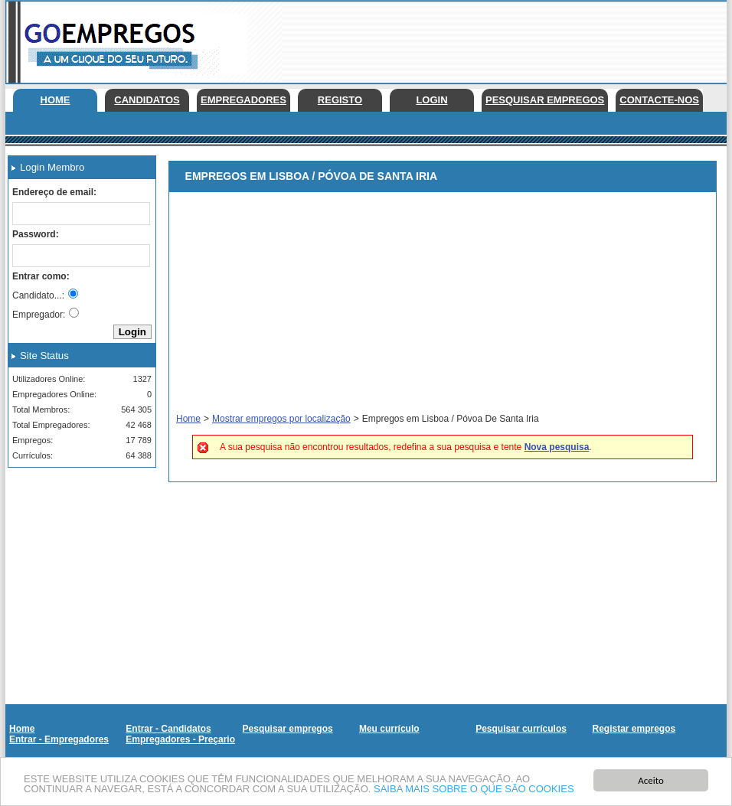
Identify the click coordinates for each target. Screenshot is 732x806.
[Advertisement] (76, 555)
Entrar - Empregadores (59, 739)
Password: (35, 234)
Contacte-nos (659, 100)
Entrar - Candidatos (168, 728)
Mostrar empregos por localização (281, 418)
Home (55, 100)
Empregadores (243, 100)
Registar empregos (633, 728)
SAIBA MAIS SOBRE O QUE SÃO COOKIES (474, 789)
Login (431, 100)
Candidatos (146, 100)
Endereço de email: (54, 192)
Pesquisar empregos (544, 100)
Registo (340, 100)
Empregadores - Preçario (180, 739)
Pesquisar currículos (521, 728)
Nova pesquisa (557, 447)
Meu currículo (389, 728)
